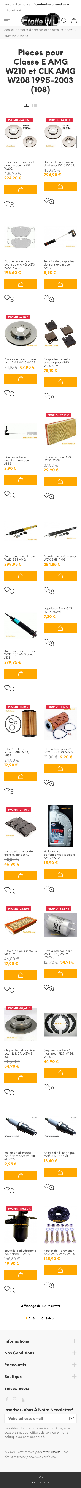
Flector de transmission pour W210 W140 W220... (60, 1252)
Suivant (51, 1318)
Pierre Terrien (50, 1452)
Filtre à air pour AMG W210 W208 (58, 459)
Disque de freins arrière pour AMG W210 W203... (20, 361)
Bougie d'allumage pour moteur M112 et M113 (60, 1154)
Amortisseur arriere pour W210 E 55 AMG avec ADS (20, 654)
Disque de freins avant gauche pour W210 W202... (19, 165)
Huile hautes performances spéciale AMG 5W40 (59, 855)
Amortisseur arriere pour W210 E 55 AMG (60, 558)
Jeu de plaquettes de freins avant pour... (18, 853)
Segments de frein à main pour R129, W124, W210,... (59, 1053)
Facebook (14, 10)
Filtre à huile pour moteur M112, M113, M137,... (16, 752)
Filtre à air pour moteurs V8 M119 (20, 952)
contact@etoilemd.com (52, 4)
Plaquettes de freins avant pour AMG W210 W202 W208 (19, 264)
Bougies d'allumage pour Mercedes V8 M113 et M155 (20, 1156)
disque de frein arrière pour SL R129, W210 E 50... (19, 1053)
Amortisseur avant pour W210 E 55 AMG (19, 558)
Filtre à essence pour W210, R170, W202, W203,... (58, 954)
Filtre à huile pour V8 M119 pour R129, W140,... (59, 750)
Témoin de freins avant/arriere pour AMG (17, 460)
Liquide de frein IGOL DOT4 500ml (58, 610)
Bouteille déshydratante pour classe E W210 (20, 1252)
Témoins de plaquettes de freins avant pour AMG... (59, 264)
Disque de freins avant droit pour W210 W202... (60, 164)
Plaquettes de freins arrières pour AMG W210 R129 (57, 362)
